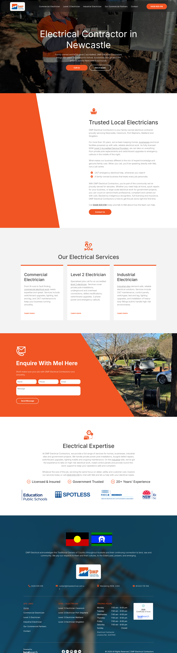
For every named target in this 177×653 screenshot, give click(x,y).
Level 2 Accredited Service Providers (111, 148)
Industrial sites (123, 286)
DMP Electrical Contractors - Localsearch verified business (143, 611)
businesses (144, 142)
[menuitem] (49, 6)
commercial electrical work (36, 289)
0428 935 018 (73, 475)
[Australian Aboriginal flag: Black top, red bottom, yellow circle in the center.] (77, 539)
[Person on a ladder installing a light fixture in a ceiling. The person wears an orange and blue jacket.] (48, 161)
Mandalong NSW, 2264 (110, 586)
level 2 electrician (79, 284)
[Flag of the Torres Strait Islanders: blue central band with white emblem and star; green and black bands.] (101, 539)
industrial (116, 459)
